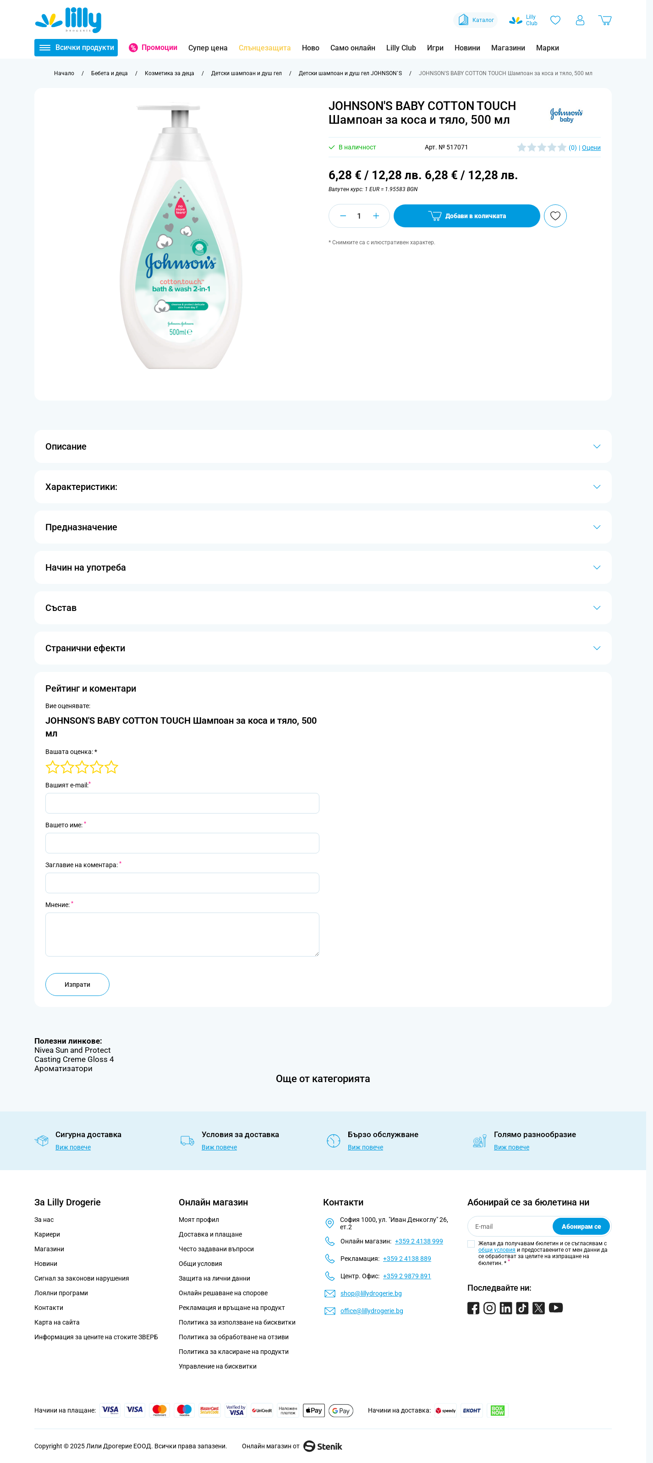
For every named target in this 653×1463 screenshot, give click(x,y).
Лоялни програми (61, 1293)
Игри (435, 48)
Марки (547, 48)
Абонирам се (581, 1226)
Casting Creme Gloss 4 (74, 1059)
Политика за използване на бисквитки (237, 1322)
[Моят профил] (580, 20)
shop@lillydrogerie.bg (371, 1293)
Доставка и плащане (210, 1234)
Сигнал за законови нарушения (81, 1278)
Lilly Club (401, 48)
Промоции (159, 47)
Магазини (508, 48)
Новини (467, 48)
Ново (310, 48)
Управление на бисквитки (218, 1366)
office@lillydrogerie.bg (371, 1310)
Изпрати (77, 984)
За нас (44, 1219)
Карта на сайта (57, 1322)
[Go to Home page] (68, 20)
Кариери (47, 1234)
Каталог (475, 20)
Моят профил (199, 1219)
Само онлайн (352, 48)
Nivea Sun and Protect (72, 1050)
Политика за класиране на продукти (234, 1351)
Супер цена (208, 48)
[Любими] (555, 20)
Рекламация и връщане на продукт (232, 1307)
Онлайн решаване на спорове (223, 1293)
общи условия (497, 1250)
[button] (566, 116)
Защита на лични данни (214, 1278)
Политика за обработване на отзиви (234, 1337)
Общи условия (200, 1263)
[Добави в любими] (555, 215)
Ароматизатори (63, 1068)
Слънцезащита (265, 48)
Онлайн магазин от (292, 1446)
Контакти (48, 1307)
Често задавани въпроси (216, 1249)
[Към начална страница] (64, 73)
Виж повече (73, 1147)
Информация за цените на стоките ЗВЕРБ (96, 1337)
